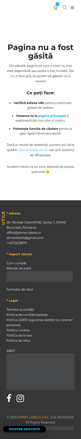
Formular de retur (19, 289)
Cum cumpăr (16, 263)
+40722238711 (16, 243)
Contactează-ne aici (33, 150)
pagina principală (52, 116)
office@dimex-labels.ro (23, 233)
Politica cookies (18, 330)
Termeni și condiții (20, 310)
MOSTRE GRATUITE (24, 429)
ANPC (10, 351)
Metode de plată (18, 268)
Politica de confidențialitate (27, 315)
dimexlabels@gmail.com (25, 238)
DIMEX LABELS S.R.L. (34, 417)
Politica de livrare (19, 335)
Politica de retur (18, 341)
